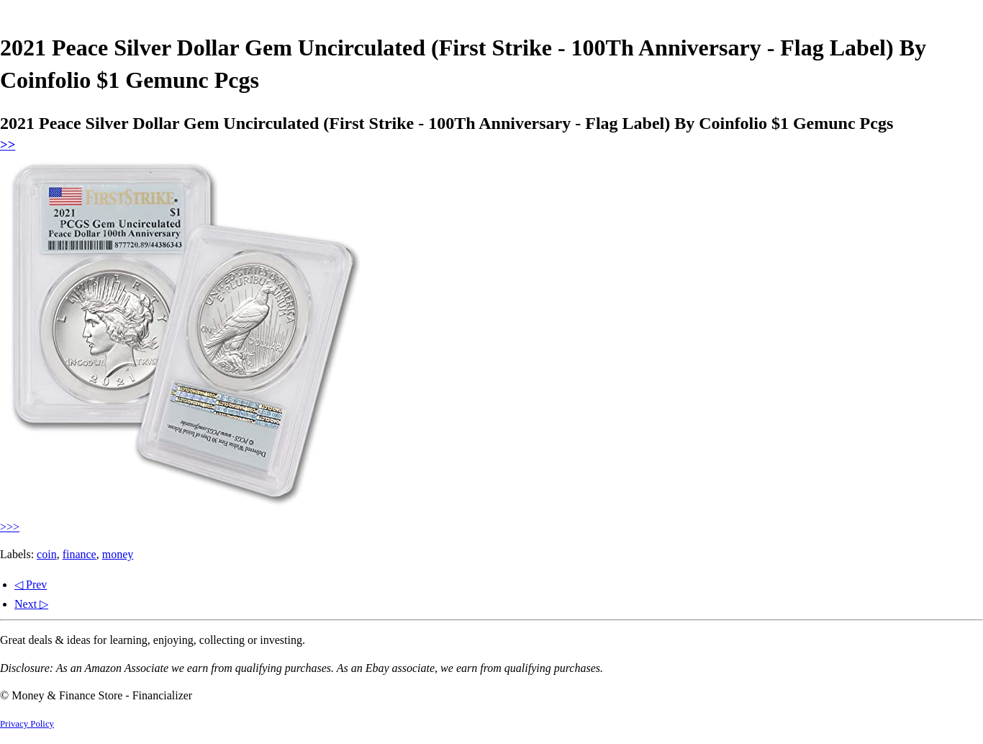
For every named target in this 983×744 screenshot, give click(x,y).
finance (79, 554)
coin (47, 554)
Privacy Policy (27, 724)
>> (7, 144)
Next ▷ (31, 604)
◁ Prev (30, 584)
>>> (9, 527)
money (118, 554)
